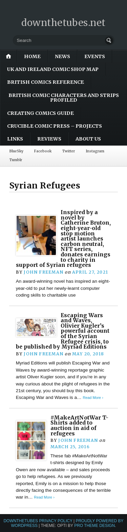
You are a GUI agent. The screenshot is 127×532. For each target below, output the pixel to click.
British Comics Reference (45, 82)
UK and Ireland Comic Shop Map (53, 69)
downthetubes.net (63, 22)
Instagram (95, 151)
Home (32, 56)
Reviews (49, 139)
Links (15, 139)
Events (94, 56)
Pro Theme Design (94, 525)
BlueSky (16, 151)
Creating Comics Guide (40, 113)
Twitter (68, 151)
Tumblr (15, 160)
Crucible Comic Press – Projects (54, 126)
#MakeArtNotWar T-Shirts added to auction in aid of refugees (79, 425)
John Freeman (43, 272)
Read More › (93, 398)
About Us (88, 139)
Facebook (42, 151)
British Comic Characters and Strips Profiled (63, 97)
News (62, 56)
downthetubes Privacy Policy (37, 520)
